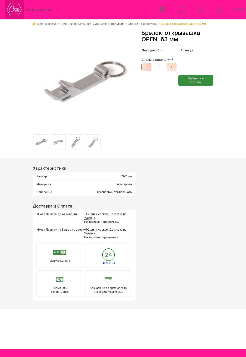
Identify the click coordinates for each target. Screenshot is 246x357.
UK (235, 9)
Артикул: (187, 50)
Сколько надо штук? (157, 60)
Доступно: (149, 50)
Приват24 (108, 262)
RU (241, 9)
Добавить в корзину (196, 80)
